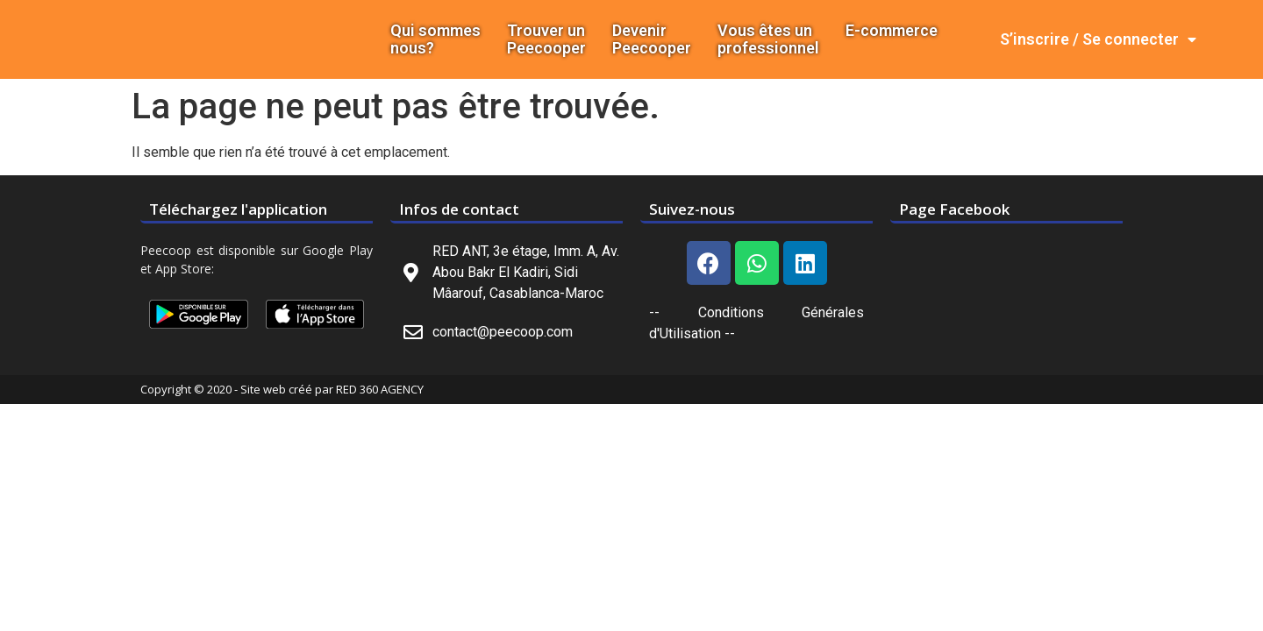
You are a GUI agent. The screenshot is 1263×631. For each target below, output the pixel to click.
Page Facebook (954, 209)
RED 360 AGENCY (380, 389)
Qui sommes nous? (435, 39)
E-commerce (892, 30)
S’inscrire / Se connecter (1098, 39)
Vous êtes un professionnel (768, 39)
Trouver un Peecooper (546, 39)
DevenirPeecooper (651, 39)
